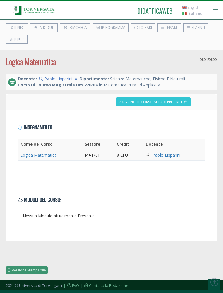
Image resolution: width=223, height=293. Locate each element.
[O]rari (143, 27)
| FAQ (71, 285)
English (190, 7)
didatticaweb (154, 10)
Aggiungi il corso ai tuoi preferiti (153, 102)
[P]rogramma (110, 27)
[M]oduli (44, 27)
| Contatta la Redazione (104, 285)
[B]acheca (75, 27)
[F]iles (16, 39)
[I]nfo (17, 27)
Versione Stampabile (27, 270)
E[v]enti (195, 27)
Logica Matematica (38, 155)
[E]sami (169, 27)
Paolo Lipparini (58, 78)
